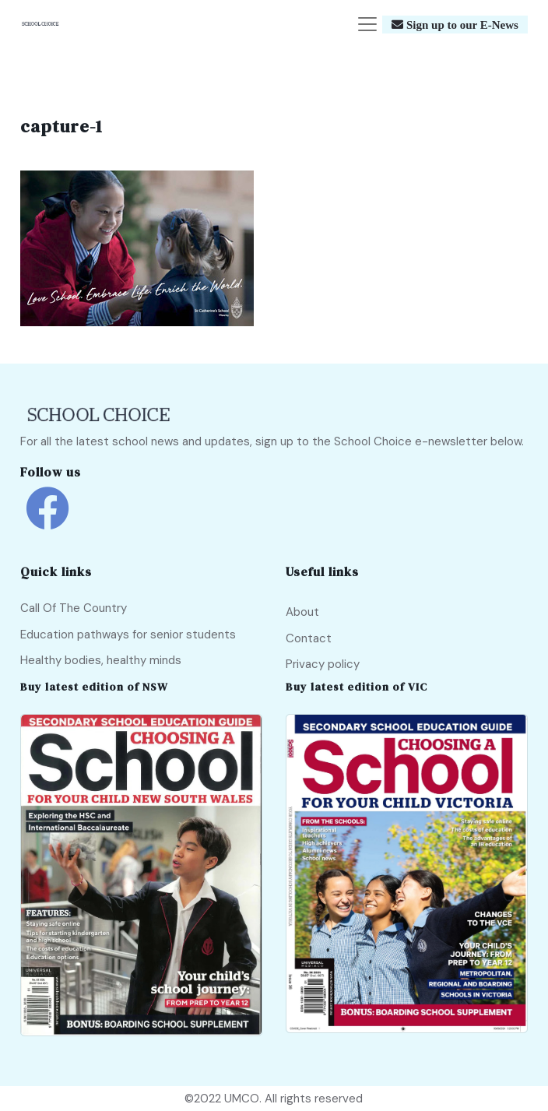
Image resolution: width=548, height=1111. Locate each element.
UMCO (241, 1098)
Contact (309, 638)
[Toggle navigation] (367, 24)
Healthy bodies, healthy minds (100, 660)
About (302, 612)
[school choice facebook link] (47, 519)
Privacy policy (323, 664)
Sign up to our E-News (460, 24)
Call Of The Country (73, 608)
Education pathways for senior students (128, 634)
